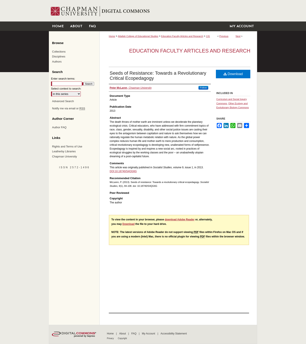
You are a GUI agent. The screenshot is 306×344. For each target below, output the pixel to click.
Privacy (111, 338)
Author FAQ (59, 127)
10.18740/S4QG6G (126, 171)
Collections (59, 51)
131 (208, 36)
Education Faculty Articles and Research (182, 36)
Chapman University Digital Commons (178, 10)
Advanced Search (63, 101)
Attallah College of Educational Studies (138, 36)
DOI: (112, 171)
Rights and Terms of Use (67, 146)
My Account (149, 333)
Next (238, 36)
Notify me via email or (68, 108)
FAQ (134, 333)
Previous (223, 36)
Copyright (122, 338)
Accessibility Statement (174, 333)
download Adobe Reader (179, 219)
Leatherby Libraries (64, 151)
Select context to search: (66, 88)
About (123, 333)
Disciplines (58, 56)
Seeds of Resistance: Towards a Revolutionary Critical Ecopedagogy (158, 75)
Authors (57, 61)
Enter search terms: (63, 78)
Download (233, 74)
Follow (203, 87)
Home (112, 36)
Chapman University (64, 156)
